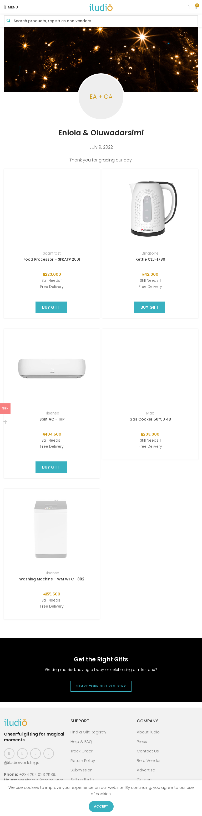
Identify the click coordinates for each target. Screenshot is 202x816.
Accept (101, 806)
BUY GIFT (51, 234)
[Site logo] (101, 7)
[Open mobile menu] (11, 7)
